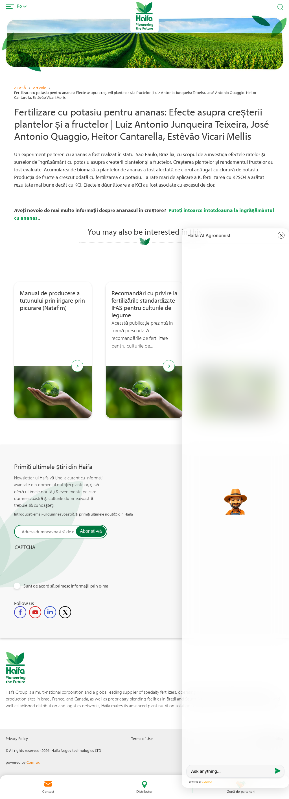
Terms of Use (142, 738)
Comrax (33, 762)
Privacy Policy (17, 738)
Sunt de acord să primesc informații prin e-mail (67, 586)
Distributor (144, 791)
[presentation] (57, 561)
